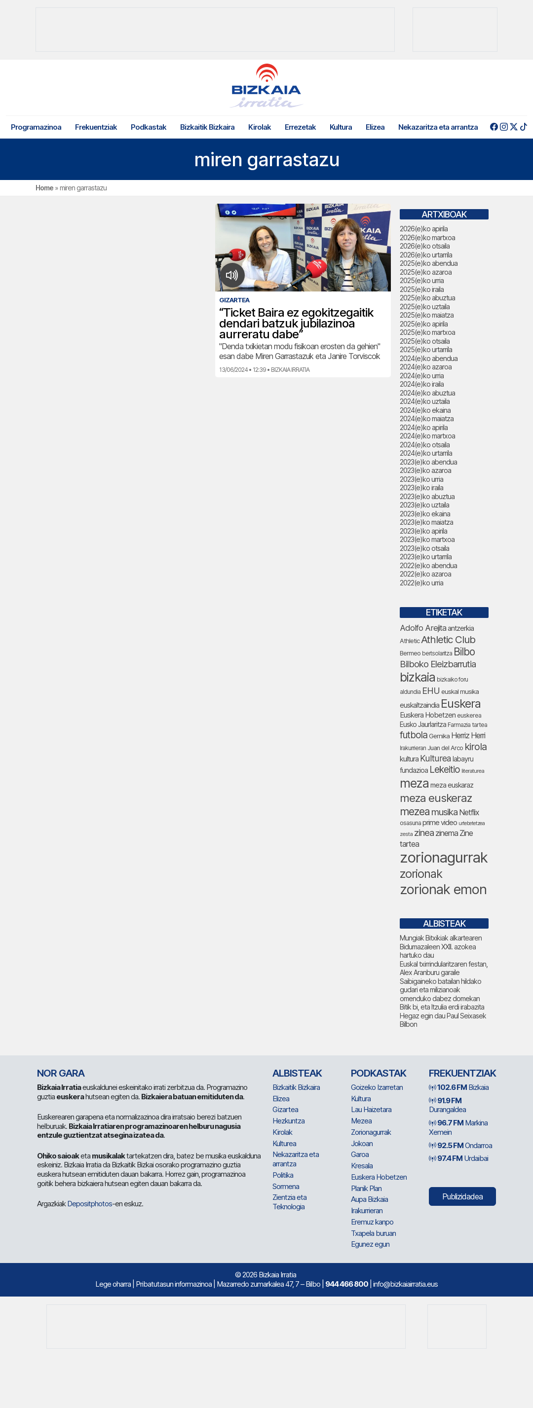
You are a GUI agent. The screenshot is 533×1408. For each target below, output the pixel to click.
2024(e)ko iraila (422, 384)
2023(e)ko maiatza (426, 522)
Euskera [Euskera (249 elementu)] (461, 703)
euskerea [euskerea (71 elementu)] (469, 715)
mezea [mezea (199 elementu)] (415, 811)
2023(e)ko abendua (428, 462)
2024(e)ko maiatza (427, 418)
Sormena (285, 1186)
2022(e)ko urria (421, 582)
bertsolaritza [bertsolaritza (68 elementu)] (437, 653)
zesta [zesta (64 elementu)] (406, 833)
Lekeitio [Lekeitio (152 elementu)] (444, 769)
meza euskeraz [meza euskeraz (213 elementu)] (436, 797)
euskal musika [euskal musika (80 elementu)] (460, 691)
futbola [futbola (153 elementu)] (413, 735)
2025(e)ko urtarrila (426, 349)
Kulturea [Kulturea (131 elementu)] (435, 758)
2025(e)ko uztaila (425, 306)
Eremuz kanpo (372, 1222)
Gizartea (285, 1109)
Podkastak (148, 127)
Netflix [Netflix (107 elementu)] (469, 812)
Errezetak (300, 127)
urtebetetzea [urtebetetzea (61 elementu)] (471, 823)
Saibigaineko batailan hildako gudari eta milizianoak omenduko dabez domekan (440, 990)
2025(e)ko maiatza (427, 315)
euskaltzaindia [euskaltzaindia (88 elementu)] (419, 705)
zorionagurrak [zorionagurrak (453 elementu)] (444, 857)
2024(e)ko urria (422, 375)
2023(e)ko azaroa (425, 470)
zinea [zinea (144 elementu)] (424, 832)
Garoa (360, 1154)
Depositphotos (89, 1203)
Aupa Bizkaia (369, 1199)
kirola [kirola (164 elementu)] (475, 747)
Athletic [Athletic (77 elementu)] (409, 641)
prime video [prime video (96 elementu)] (439, 822)
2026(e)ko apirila (424, 228)
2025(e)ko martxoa (427, 332)
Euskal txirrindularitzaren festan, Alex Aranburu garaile (444, 968)
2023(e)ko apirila (423, 531)
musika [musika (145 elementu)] (444, 811)
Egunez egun (370, 1244)
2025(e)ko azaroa (426, 272)
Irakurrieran (366, 1210)
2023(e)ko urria (421, 479)
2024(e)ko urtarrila (426, 453)
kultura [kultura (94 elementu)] (409, 759)
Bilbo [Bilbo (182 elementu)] (464, 652)
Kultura (341, 127)
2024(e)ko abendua (428, 358)
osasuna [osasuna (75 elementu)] (410, 823)
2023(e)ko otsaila (424, 548)
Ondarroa (460, 1145)
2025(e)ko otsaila (425, 341)
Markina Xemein (458, 1127)
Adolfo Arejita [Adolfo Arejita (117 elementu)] (423, 628)
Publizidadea (462, 1196)
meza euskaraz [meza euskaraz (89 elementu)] (451, 785)
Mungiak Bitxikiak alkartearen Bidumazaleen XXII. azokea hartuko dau (441, 946)
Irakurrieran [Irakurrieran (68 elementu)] (413, 748)
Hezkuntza (288, 1120)
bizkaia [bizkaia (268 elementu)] (417, 677)
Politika (282, 1175)
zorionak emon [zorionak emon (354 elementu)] (443, 889)
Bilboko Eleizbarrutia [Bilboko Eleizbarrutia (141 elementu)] (438, 663)
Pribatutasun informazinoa (174, 1284)
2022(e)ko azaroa (425, 574)
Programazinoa (36, 127)
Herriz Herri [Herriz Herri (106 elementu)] (468, 735)
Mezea (361, 1120)
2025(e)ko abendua (428, 263)
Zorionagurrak (371, 1132)
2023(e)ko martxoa (427, 539)
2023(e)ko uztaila (424, 505)
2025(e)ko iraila (422, 289)
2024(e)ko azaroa (426, 366)
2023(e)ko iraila (421, 487)
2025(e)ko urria (422, 280)
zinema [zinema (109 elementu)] (446, 833)
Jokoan (362, 1143)
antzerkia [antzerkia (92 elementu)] (461, 628)
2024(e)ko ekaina (425, 410)
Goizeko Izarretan (377, 1087)
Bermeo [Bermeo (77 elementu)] (410, 653)
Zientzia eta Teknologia (289, 1201)
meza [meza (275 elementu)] (414, 783)
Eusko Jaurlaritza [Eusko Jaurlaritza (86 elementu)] (423, 724)
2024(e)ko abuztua (427, 393)
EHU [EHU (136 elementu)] (431, 690)
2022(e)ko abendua (428, 565)
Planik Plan (366, 1188)
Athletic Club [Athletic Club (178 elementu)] (448, 639)
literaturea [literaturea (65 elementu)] (472, 770)
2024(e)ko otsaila (425, 444)
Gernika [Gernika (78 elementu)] (439, 736)
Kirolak (259, 127)
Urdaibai (458, 1158)
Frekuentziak (96, 127)
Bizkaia (459, 1087)
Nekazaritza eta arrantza (438, 127)
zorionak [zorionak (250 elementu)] (421, 873)
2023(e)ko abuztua (427, 496)
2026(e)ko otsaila (425, 246)
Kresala (362, 1165)
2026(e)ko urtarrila (426, 255)
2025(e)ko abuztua (427, 297)
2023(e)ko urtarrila (426, 556)
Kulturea (284, 1143)
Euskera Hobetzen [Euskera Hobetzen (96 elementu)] (428, 715)
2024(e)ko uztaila (425, 401)
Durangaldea (447, 1105)
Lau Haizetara (371, 1109)
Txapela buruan (373, 1233)
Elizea (375, 127)
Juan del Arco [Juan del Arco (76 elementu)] (445, 748)
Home (44, 187)
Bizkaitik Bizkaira (207, 127)
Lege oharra (113, 1284)
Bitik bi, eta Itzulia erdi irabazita (442, 1007)
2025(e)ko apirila (424, 324)
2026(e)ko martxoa (427, 237)
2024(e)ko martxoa (427, 436)
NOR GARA (60, 1073)
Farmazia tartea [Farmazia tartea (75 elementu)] (467, 724)
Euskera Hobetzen (379, 1177)
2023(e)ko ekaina (425, 513)
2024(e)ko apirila (424, 427)
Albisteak (297, 1073)
